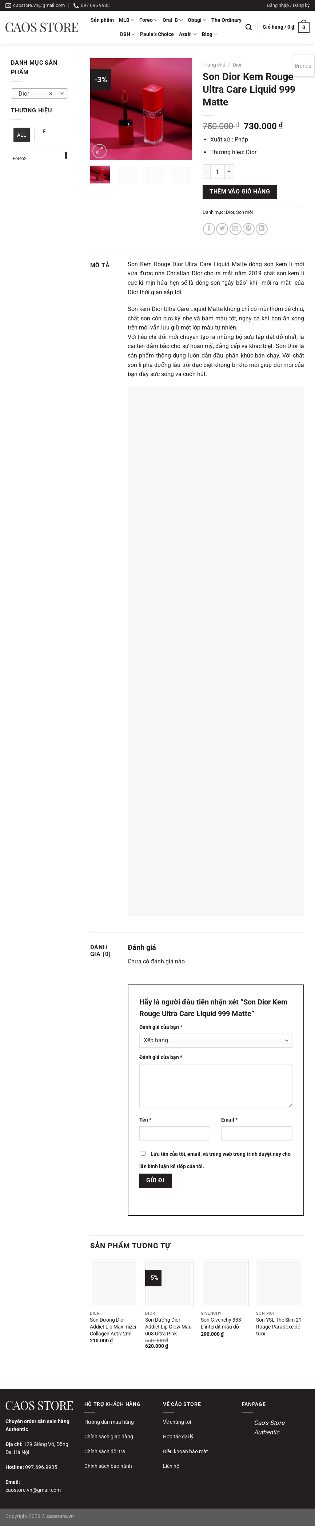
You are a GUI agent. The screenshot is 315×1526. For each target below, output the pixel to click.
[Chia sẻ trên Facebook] (209, 229)
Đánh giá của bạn (160, 1027)
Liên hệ (171, 1466)
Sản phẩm (102, 20)
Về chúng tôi (177, 1422)
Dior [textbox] (35, 94)
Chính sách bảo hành (108, 1466)
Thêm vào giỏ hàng (240, 191)
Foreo (148, 20)
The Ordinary (226, 20)
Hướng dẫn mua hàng (109, 1422)
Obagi (197, 20)
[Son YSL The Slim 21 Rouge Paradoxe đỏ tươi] (280, 1283)
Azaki (187, 34)
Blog (209, 34)
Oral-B (173, 20)
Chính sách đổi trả (104, 1451)
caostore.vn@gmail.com (33, 1490)
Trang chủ (214, 65)
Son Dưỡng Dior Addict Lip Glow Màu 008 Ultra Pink (168, 1327)
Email (229, 1120)
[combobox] (39, 93)
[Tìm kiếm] (249, 27)
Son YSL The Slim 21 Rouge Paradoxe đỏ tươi (279, 1327)
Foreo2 (20, 158)
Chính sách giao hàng (108, 1436)
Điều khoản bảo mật (185, 1451)
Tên (145, 1120)
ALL (21, 135)
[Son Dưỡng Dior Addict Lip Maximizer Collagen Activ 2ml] (114, 1283)
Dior (237, 65)
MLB (126, 20)
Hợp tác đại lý (178, 1436)
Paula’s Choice (157, 34)
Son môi (244, 212)
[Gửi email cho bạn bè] (236, 229)
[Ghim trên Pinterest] (249, 229)
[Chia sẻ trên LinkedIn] (262, 229)
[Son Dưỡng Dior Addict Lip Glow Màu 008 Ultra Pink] (169, 1283)
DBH (127, 34)
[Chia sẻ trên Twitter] (222, 229)
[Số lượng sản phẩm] (217, 171)
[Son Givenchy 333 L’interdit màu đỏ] (225, 1283)
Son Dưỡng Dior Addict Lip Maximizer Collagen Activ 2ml (113, 1327)
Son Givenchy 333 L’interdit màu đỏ (221, 1323)
